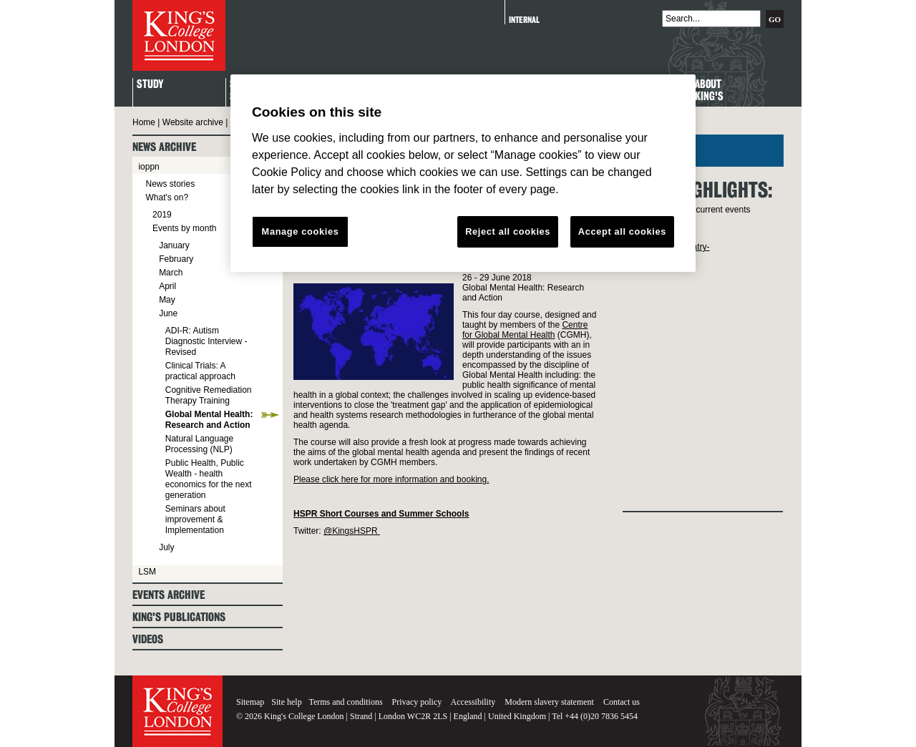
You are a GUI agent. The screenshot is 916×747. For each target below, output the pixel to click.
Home (143, 122)
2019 (162, 215)
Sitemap (250, 702)
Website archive (192, 122)
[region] (463, 173)
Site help (286, 702)
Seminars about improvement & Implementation (195, 519)
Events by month (184, 228)
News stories (170, 184)
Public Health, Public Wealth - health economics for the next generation (208, 479)
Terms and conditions (345, 702)
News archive (164, 147)
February (176, 259)
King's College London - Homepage (178, 35)
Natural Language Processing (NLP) (199, 444)
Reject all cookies (507, 231)
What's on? (166, 197)
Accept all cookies (622, 231)
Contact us (621, 702)
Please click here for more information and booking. (391, 479)
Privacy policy (417, 702)
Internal (524, 19)
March (170, 273)
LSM (147, 572)
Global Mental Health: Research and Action (209, 419)
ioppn (148, 167)
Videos (147, 639)
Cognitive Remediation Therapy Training (208, 395)
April (167, 286)
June (168, 313)
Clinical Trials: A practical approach (200, 371)
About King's (709, 91)
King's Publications (178, 617)
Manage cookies (300, 231)
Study (150, 85)
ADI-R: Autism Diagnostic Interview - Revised (206, 341)
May (167, 300)
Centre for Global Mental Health (525, 330)
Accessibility (473, 702)
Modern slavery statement (549, 702)
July (166, 547)
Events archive (168, 595)
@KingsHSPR (351, 531)
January (174, 245)
